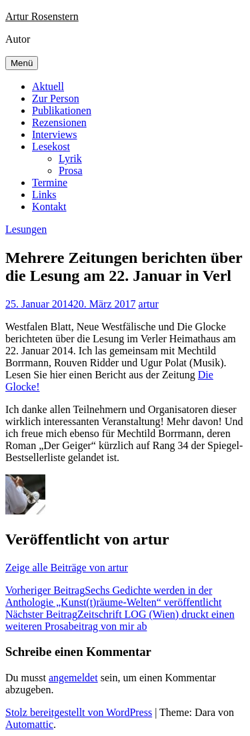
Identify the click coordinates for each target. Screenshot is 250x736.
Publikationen (61, 110)
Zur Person (55, 98)
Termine (49, 182)
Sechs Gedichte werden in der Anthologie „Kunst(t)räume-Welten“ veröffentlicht (113, 596)
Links (44, 194)
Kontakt (49, 206)
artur (149, 304)
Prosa (71, 170)
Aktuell (48, 86)
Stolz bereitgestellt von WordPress (78, 712)
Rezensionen (59, 122)
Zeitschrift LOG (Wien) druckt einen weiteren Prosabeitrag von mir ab (120, 620)
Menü (22, 63)
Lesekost (51, 146)
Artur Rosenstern (42, 16)
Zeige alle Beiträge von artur (66, 567)
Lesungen (26, 229)
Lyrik (70, 158)
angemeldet (73, 677)
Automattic (29, 724)
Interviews (54, 134)
